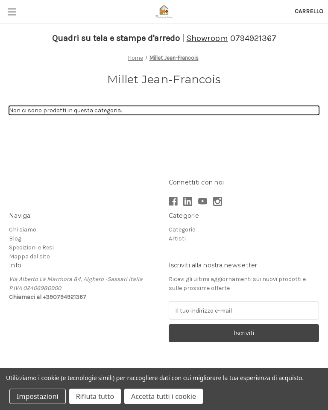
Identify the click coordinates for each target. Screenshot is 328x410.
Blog (15, 238)
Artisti (177, 238)
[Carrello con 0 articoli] (309, 11)
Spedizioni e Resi (31, 247)
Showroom (207, 38)
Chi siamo (22, 229)
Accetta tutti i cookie (163, 396)
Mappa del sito (29, 256)
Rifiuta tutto (95, 396)
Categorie (182, 229)
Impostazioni (38, 396)
